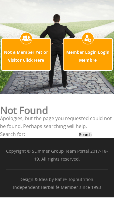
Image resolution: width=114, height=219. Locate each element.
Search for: (12, 134)
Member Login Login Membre (87, 56)
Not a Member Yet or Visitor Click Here (26, 56)
